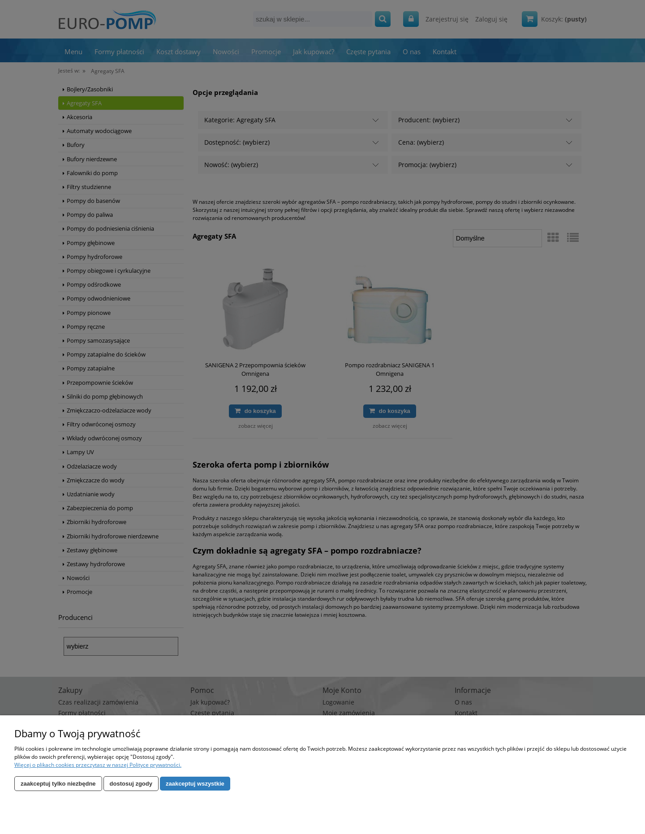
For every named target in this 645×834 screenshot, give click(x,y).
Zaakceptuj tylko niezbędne (58, 783)
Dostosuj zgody (131, 783)
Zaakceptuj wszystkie (195, 783)
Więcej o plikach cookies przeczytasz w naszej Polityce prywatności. (97, 765)
